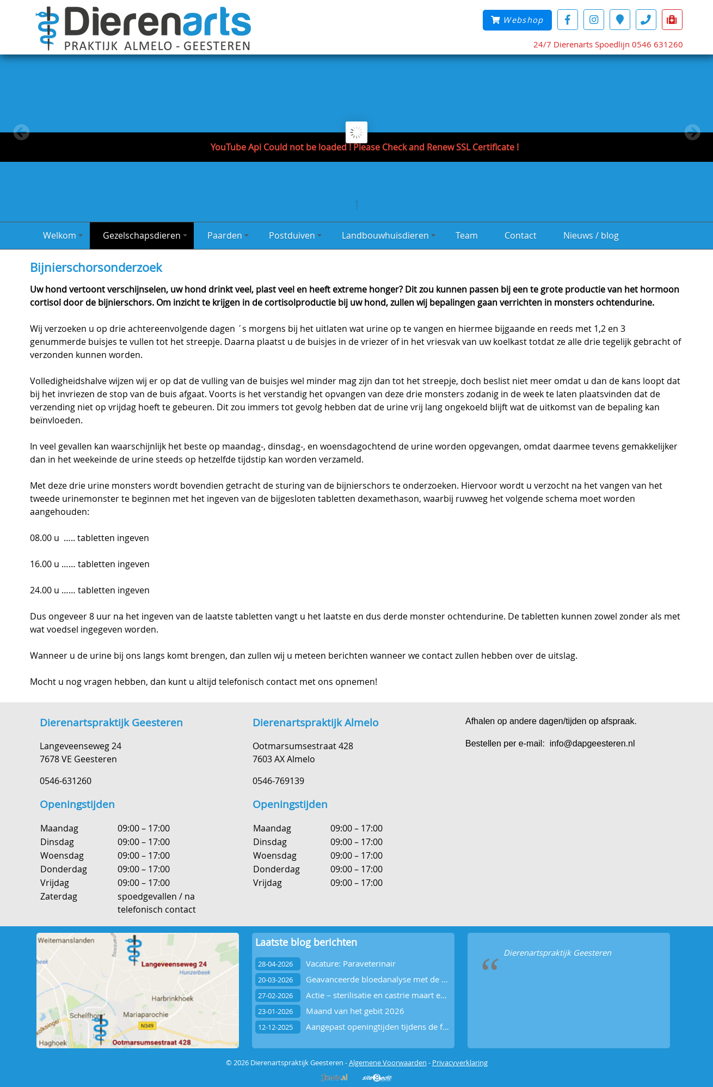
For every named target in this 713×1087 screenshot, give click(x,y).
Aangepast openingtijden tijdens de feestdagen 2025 (404, 1027)
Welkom (63, 235)
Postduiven (295, 235)
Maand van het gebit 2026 (355, 1011)
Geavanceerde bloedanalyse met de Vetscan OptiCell (404, 979)
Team (467, 235)
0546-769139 (278, 781)
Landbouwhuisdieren (388, 235)
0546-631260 (65, 781)
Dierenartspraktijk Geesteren (557, 953)
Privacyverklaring (460, 1062)
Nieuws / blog (591, 235)
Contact (521, 235)
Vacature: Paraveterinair (351, 963)
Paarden (228, 235)
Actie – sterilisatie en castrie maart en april (385, 995)
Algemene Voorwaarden (388, 1062)
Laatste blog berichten (306, 942)
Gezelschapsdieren (145, 235)
